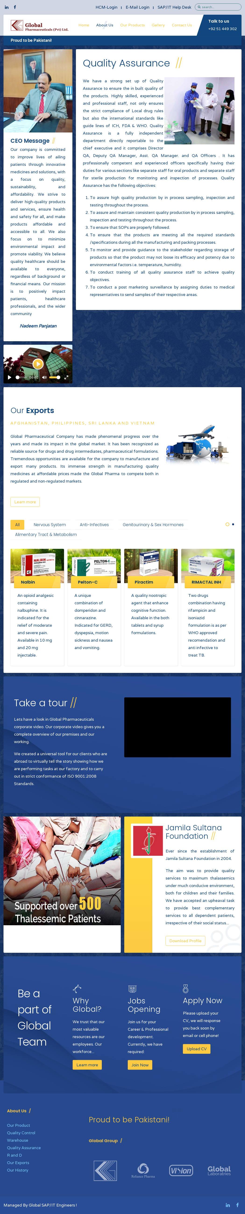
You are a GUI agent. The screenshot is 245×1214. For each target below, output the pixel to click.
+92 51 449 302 (222, 28)
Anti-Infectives (94, 525)
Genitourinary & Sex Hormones (153, 525)
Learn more (25, 501)
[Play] (9, 377)
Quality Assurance (24, 1147)
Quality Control (21, 1132)
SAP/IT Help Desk (174, 7)
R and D (14, 1155)
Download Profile (185, 940)
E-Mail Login (137, 7)
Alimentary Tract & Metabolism (46, 534)
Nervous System (50, 525)
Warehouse (17, 1140)
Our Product (18, 1125)
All (17, 525)
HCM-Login (106, 7)
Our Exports (18, 1162)
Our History (17, 1170)
